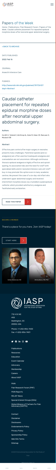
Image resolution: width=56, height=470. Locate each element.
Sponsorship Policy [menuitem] (19, 435)
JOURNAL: (6, 68)
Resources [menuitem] (15, 353)
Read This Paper (13, 202)
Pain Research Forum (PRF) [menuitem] (22, 388)
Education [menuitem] (15, 357)
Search (35, 466)
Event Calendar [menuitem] (17, 361)
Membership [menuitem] (16, 369)
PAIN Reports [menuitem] (17, 392)
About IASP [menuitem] (16, 378)
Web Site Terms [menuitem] (17, 439)
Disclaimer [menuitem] (15, 418)
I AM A (21, 466)
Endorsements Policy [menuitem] (20, 427)
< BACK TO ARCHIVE (10, 46)
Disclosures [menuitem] (16, 423)
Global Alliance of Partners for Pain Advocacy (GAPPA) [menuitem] (26, 405)
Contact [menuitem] (14, 414)
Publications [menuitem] (16, 349)
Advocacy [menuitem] (15, 365)
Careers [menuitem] (14, 373)
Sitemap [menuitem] (14, 443)
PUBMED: (6, 81)
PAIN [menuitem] (13, 384)
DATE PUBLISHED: (10, 55)
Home (7, 466)
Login (49, 466)
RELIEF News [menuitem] (17, 396)
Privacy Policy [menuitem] (17, 431)
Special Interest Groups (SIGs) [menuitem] (23, 400)
